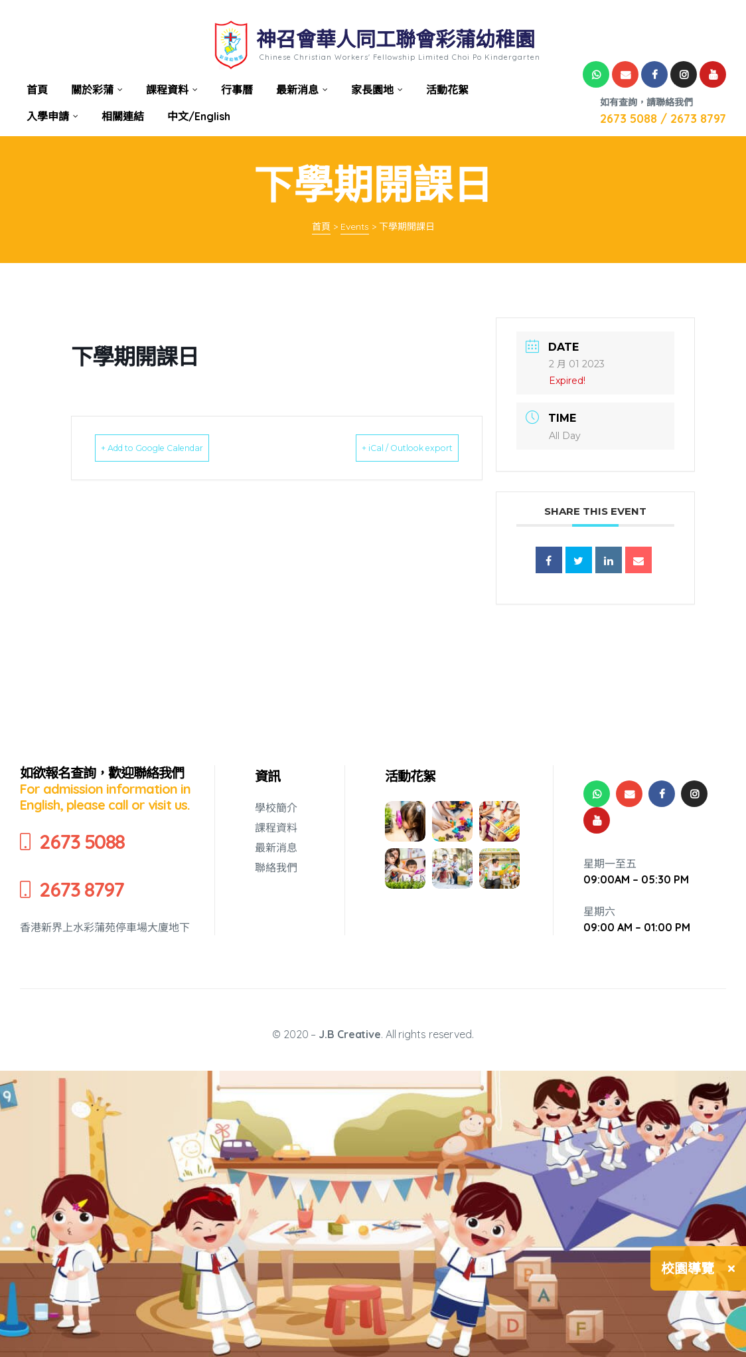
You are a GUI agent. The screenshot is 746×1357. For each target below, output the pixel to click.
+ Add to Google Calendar (174, 447)
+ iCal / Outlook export (387, 447)
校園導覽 (687, 1268)
